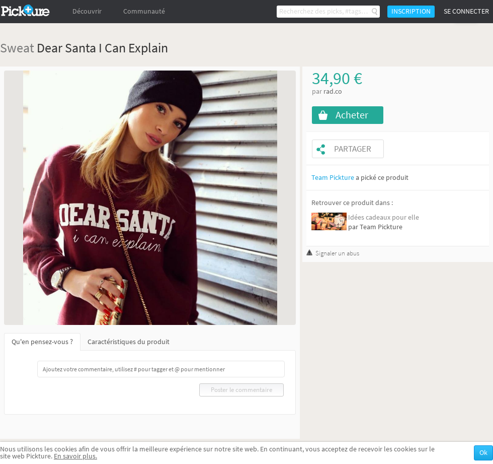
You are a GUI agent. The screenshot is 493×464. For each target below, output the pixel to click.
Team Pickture (332, 177)
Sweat (17, 47)
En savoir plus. (75, 456)
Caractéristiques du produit (129, 342)
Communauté (144, 11)
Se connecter (466, 11)
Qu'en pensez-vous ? (42, 342)
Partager (352, 149)
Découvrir (87, 11)
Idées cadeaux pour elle (383, 217)
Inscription (411, 11)
